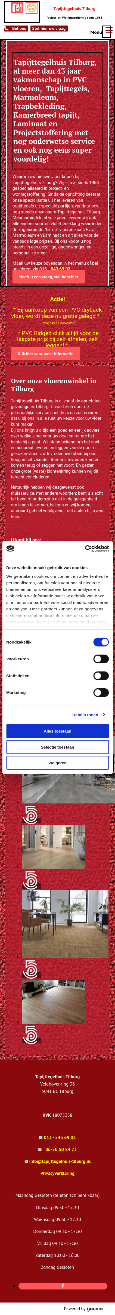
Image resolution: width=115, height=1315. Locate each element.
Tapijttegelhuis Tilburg (74, 8)
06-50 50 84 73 (61, 1149)
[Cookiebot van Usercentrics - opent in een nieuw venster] (85, 548)
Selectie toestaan (57, 747)
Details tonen (85, 714)
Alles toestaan (58, 731)
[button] (16, 28)
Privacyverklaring (58, 1173)
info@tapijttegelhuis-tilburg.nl (60, 1161)
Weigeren (57, 763)
